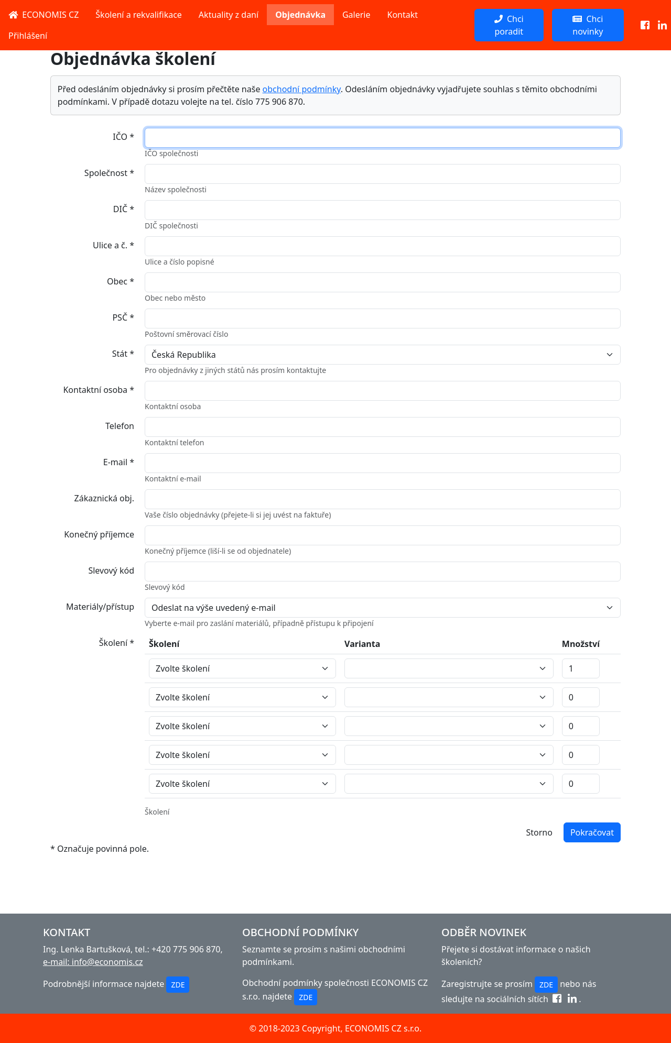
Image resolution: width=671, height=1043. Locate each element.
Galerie (356, 14)
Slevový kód (111, 570)
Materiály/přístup (100, 606)
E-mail (118, 462)
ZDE (178, 985)
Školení (116, 643)
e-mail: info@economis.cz (93, 962)
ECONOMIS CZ (43, 14)
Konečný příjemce (99, 534)
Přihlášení (27, 35)
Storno (539, 832)
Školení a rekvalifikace (138, 14)
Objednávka (300, 14)
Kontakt (402, 14)
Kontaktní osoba (98, 390)
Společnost (109, 173)
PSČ (123, 317)
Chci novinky (587, 25)
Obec (120, 281)
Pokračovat (592, 832)
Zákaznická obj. (104, 498)
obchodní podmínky (302, 89)
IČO (123, 136)
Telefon (119, 426)
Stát (123, 353)
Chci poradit (509, 25)
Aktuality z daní (228, 14)
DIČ (123, 209)
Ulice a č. (113, 245)
